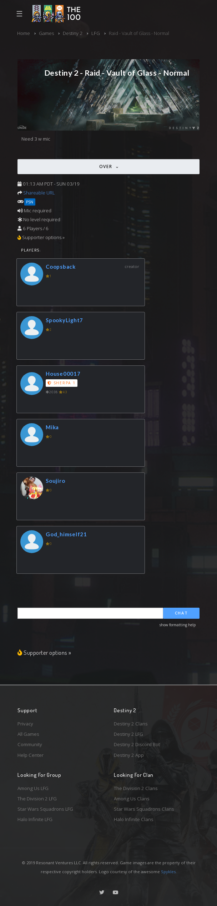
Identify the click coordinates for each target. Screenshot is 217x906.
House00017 (63, 373)
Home (23, 33)
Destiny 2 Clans (131, 723)
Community (29, 744)
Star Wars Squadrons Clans (144, 809)
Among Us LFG (33, 788)
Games (46, 33)
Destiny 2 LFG (128, 734)
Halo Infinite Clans (133, 819)
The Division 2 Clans (136, 788)
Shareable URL (39, 192)
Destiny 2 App (129, 755)
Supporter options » (44, 652)
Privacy (25, 723)
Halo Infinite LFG (34, 819)
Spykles (168, 871)
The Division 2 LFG (37, 798)
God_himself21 (66, 534)
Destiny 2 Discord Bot (137, 744)
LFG (95, 33)
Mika (52, 427)
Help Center (30, 755)
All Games (28, 734)
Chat (181, 613)
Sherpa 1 (61, 382)
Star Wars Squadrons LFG (45, 809)
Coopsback (61, 266)
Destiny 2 (72, 33)
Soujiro (55, 480)
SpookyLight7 (64, 320)
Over (106, 166)
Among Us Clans (132, 798)
